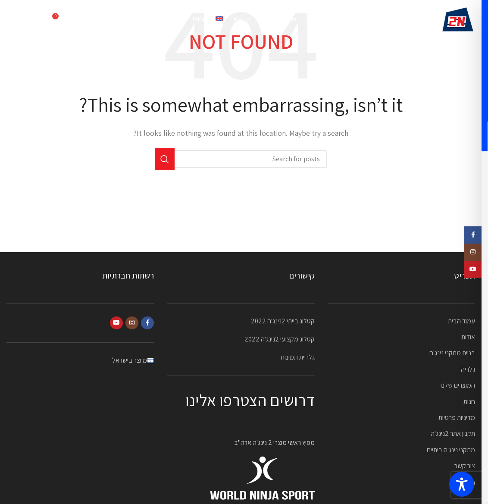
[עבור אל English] (208, 19)
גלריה (468, 369)
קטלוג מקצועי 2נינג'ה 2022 (279, 339)
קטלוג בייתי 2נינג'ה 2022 (283, 321)
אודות (468, 336)
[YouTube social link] (116, 322)
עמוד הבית (461, 321)
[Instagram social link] (131, 322)
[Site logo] (458, 18)
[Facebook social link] (147, 322)
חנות (469, 401)
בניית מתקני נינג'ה (452, 352)
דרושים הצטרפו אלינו (250, 400)
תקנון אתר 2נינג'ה (453, 433)
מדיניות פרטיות (456, 417)
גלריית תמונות (298, 357)
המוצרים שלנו (458, 385)
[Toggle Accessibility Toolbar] (461, 484)
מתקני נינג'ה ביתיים (451, 449)
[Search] (77, 19)
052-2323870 (25, 19)
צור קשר (464, 465)
